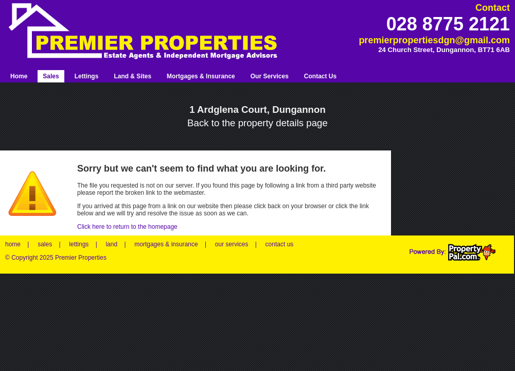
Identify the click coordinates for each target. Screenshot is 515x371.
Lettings (87, 76)
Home (18, 76)
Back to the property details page (257, 122)
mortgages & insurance (166, 244)
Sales (51, 76)
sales (45, 244)
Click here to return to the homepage (127, 226)
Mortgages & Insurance (201, 76)
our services (231, 244)
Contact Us (320, 76)
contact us (279, 244)
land (111, 244)
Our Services (270, 76)
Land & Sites (132, 76)
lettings (78, 244)
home (13, 244)
